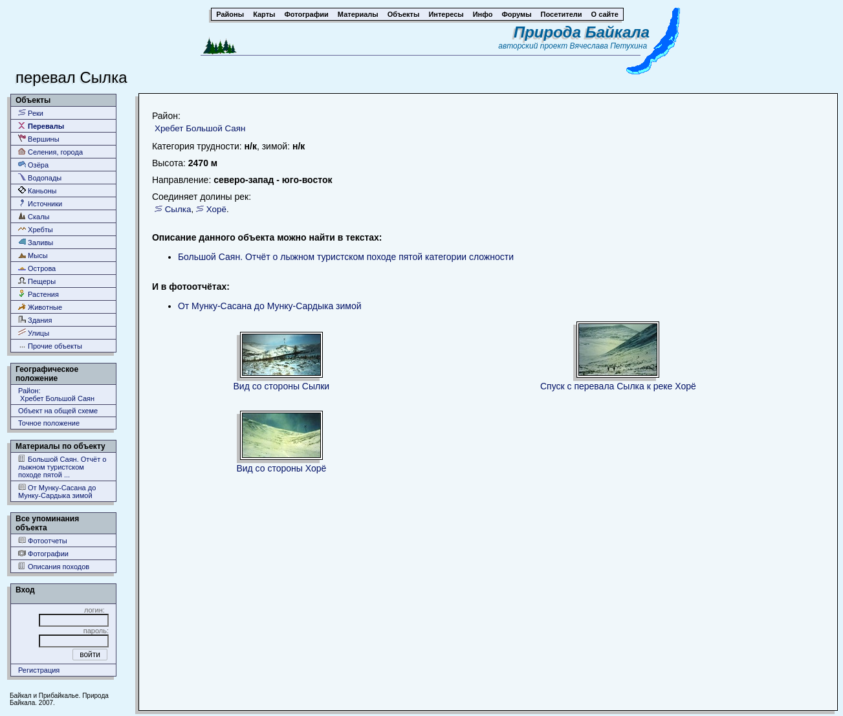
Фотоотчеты (42, 540)
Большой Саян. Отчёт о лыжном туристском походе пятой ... (62, 467)
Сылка (178, 209)
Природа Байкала (582, 32)
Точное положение (49, 423)
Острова (37, 268)
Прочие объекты (50, 346)
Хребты (35, 229)
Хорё (216, 209)
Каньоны (37, 190)
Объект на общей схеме (58, 411)
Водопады (39, 177)
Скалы (34, 216)
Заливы (35, 242)
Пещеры (37, 281)
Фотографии (43, 553)
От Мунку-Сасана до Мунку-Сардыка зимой (57, 491)
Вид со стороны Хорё (281, 468)
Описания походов (53, 566)
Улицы (33, 333)
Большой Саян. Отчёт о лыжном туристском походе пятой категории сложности (346, 257)
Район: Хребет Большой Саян (56, 394)
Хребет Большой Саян (200, 128)
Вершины (39, 139)
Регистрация (39, 670)
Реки (30, 113)
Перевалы (41, 126)
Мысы (33, 255)
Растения (38, 294)
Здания (35, 320)
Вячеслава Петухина (609, 45)
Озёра (33, 164)
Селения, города (50, 151)
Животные (40, 307)
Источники (40, 203)
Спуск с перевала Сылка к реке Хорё (618, 386)
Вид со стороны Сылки (282, 386)
